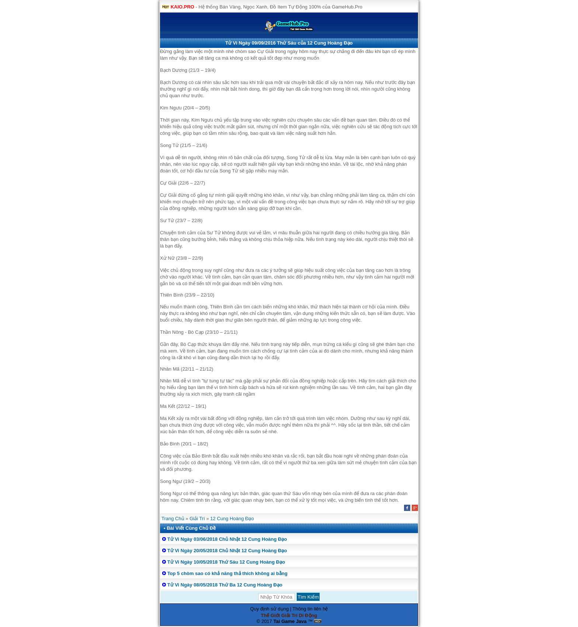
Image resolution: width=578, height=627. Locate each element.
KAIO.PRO (182, 7)
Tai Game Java (290, 621)
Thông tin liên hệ (310, 609)
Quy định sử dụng (269, 609)
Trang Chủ (172, 518)
